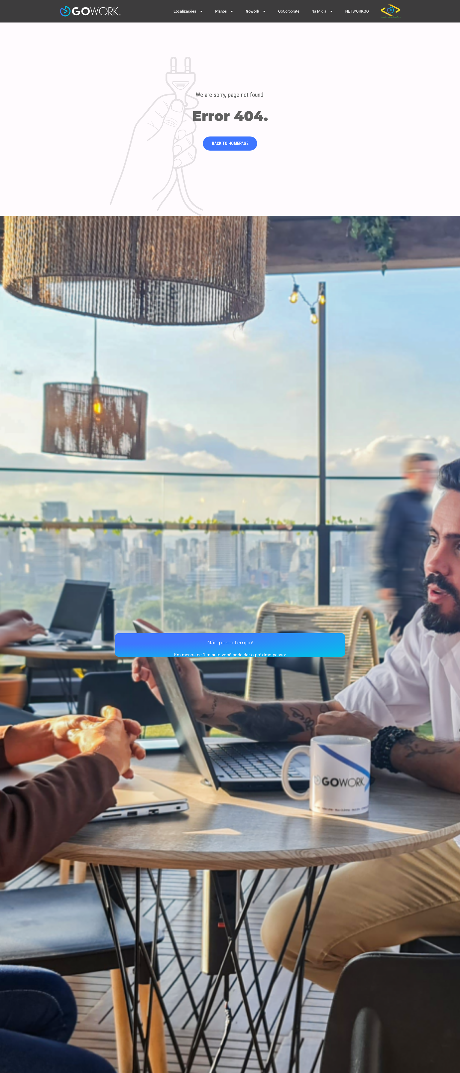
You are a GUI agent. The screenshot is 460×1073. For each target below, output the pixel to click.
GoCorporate (288, 11)
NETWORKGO (357, 11)
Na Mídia (322, 11)
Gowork (256, 11)
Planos (224, 11)
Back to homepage (230, 143)
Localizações (188, 11)
